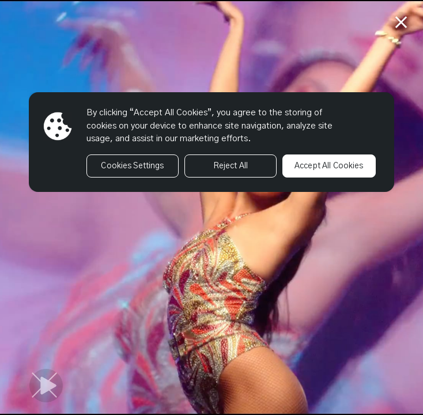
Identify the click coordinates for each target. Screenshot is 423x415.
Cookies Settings (132, 166)
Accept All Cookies (329, 166)
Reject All (230, 166)
